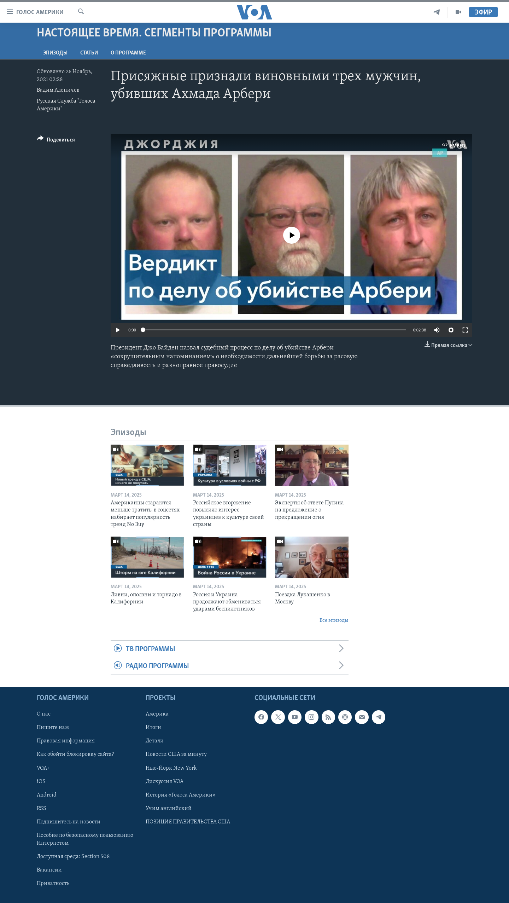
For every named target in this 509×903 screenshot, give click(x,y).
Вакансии (49, 870)
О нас (44, 714)
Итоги (153, 727)
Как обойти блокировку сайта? (75, 754)
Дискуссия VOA (164, 782)
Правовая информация (66, 741)
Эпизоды (55, 53)
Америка (157, 714)
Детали (155, 741)
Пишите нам (53, 727)
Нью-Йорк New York (171, 768)
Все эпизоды (334, 620)
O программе (128, 53)
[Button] (56, 141)
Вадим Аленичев (58, 90)
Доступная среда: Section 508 (73, 856)
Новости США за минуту (176, 754)
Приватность (53, 883)
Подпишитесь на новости (68, 822)
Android (47, 795)
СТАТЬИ (89, 53)
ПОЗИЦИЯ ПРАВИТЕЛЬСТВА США (188, 822)
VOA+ (43, 768)
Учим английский (169, 808)
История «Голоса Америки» (181, 795)
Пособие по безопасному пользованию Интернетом (85, 839)
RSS (41, 808)
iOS (41, 782)
